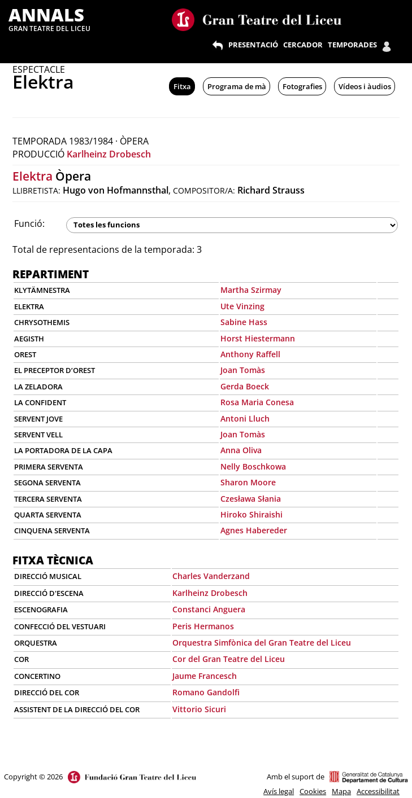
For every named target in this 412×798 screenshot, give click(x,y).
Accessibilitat (378, 791)
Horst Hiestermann (257, 338)
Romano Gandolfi (206, 692)
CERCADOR (303, 45)
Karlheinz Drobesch (109, 154)
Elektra (32, 176)
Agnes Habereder (253, 530)
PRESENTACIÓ (253, 45)
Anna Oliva (241, 450)
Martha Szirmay (250, 289)
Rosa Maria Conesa (257, 402)
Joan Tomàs (242, 370)
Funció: (29, 223)
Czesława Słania (250, 498)
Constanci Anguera (208, 609)
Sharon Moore (248, 482)
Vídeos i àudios (365, 86)
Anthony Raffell (250, 354)
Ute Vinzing (242, 306)
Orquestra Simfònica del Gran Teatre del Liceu (261, 642)
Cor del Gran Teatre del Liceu (228, 659)
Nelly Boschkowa (253, 466)
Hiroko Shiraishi (251, 514)
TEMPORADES (352, 45)
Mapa (341, 791)
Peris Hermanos (203, 626)
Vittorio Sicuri (199, 709)
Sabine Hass (243, 322)
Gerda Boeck (244, 386)
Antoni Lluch (245, 418)
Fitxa (182, 86)
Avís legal (278, 791)
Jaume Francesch (204, 675)
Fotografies (302, 86)
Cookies (313, 791)
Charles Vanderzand (211, 576)
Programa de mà (236, 86)
